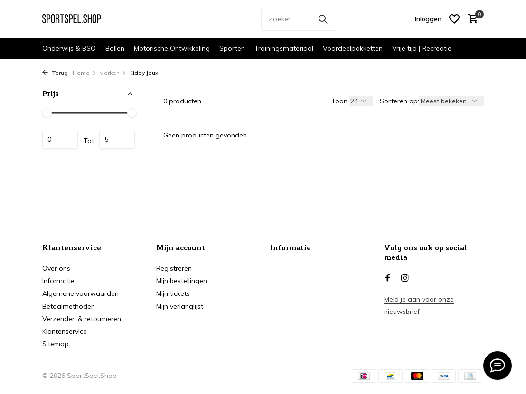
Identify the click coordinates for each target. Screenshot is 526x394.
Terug (55, 72)
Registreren (174, 268)
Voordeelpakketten (353, 48)
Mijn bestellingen (181, 280)
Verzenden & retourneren (81, 318)
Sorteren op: (399, 101)
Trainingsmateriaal (283, 48)
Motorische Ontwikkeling (172, 48)
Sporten (232, 48)
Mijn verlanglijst (179, 306)
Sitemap (55, 343)
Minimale (60, 139)
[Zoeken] (299, 19)
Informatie (58, 280)
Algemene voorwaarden (80, 293)
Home (84, 72)
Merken (112, 72)
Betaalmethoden (68, 306)
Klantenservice (64, 331)
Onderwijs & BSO (69, 48)
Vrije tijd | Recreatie (421, 48)
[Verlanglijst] (454, 19)
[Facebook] (388, 278)
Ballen (114, 48)
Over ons (56, 268)
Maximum (117, 139)
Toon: (340, 101)
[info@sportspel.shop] (497, 365)
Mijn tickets (173, 293)
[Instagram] (405, 278)
